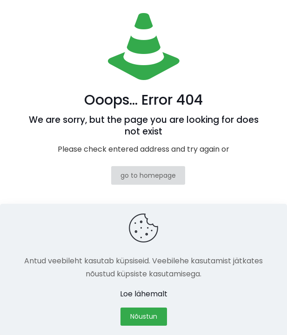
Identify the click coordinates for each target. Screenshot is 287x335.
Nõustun (143, 316)
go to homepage (148, 175)
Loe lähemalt (143, 293)
